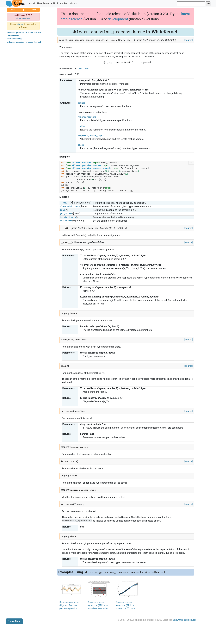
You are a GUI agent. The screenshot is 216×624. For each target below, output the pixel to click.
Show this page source (184, 619)
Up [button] (23, 10)
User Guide (43, 3)
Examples (62, 3)
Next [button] (34, 10)
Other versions (23, 18)
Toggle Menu (14, 621)
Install (32, 3)
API (53, 3)
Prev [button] (12, 10)
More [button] (72, 3)
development (118, 19)
